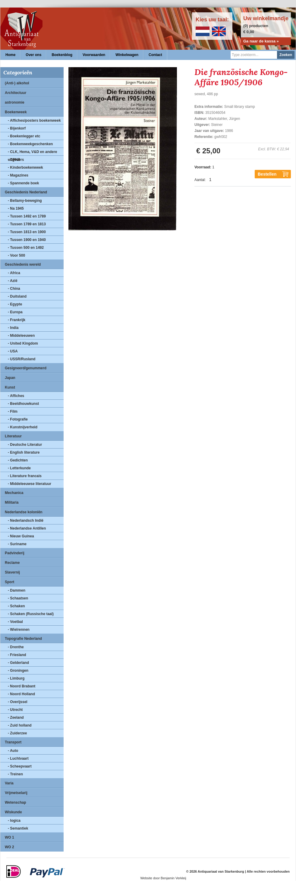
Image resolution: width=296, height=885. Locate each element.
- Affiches (16, 396)
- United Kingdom (23, 343)
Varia (9, 783)
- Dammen (16, 590)
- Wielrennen (19, 629)
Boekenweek (16, 112)
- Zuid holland (20, 725)
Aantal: (200, 180)
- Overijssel (17, 702)
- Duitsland (17, 296)
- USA (13, 351)
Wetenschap (15, 802)
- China (14, 288)
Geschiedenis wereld (23, 264)
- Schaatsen (18, 598)
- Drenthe (16, 647)
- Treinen (15, 774)
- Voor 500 (16, 255)
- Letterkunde (19, 468)
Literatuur (13, 436)
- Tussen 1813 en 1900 (27, 232)
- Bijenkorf (17, 128)
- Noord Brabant (21, 686)
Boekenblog (62, 55)
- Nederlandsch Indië (25, 520)
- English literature (23, 452)
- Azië (12, 281)
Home (10, 55)
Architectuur (15, 93)
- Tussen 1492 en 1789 (27, 216)
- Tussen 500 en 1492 (26, 247)
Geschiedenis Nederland (26, 192)
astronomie (14, 102)
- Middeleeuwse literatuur (29, 484)
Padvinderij (14, 553)
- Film (12, 411)
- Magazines (18, 175)
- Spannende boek (23, 183)
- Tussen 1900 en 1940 (27, 240)
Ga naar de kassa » (261, 41)
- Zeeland (16, 717)
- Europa (15, 312)
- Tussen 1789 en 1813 (27, 224)
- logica (14, 820)
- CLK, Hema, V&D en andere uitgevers (32, 153)
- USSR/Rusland (21, 359)
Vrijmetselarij (16, 793)
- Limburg (16, 678)
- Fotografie (18, 419)
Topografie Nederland (23, 638)
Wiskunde (13, 812)
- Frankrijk (16, 320)
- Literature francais (25, 476)
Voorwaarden (94, 55)
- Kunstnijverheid (22, 427)
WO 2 (9, 847)
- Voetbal (15, 622)
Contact (155, 55)
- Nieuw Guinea (21, 536)
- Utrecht (15, 710)
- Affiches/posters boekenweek (34, 120)
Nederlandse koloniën (24, 512)
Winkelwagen (126, 55)
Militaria (11, 502)
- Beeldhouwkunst (23, 404)
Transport (13, 742)
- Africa (14, 273)
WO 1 (9, 837)
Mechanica (14, 493)
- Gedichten (18, 460)
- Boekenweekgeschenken (30, 144)
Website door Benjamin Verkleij (163, 878)
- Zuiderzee (17, 733)
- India (13, 328)
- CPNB (14, 160)
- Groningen (18, 670)
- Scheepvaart (20, 766)
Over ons (33, 55)
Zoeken (285, 55)
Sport (9, 582)
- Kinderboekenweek (25, 167)
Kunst (10, 387)
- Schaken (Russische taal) (31, 614)
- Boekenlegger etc (24, 136)
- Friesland (17, 655)
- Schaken (16, 606)
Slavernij (12, 572)
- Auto (13, 751)
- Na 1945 (16, 208)
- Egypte (15, 304)
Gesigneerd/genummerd (25, 368)
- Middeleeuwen (21, 335)
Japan (10, 378)
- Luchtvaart (18, 758)
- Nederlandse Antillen (27, 528)
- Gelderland (18, 663)
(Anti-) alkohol (17, 83)
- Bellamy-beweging (25, 201)
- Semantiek (18, 828)
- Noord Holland (21, 694)
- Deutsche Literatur (25, 444)
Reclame (12, 563)
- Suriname (17, 544)
